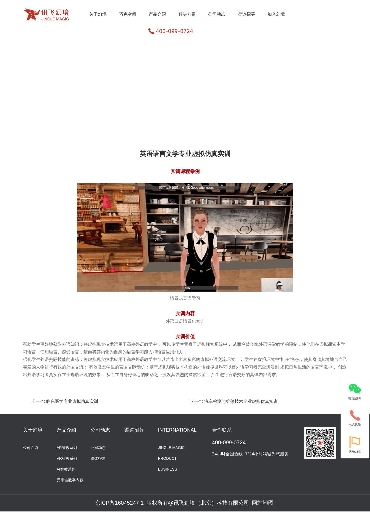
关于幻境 (97, 14)
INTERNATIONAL (177, 430)
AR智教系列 (67, 447)
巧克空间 (127, 14)
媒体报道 (98, 458)
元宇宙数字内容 (70, 479)
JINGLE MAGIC (171, 447)
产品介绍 (157, 14)
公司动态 (216, 14)
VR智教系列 (67, 458)
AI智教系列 (66, 469)
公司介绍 (30, 447)
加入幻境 (276, 14)
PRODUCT (167, 458)
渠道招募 (246, 14)
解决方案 (187, 14)
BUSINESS (167, 469)
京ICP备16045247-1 (119, 503)
